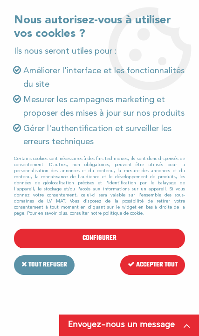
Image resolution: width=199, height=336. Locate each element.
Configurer (99, 238)
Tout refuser (44, 265)
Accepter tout (153, 265)
